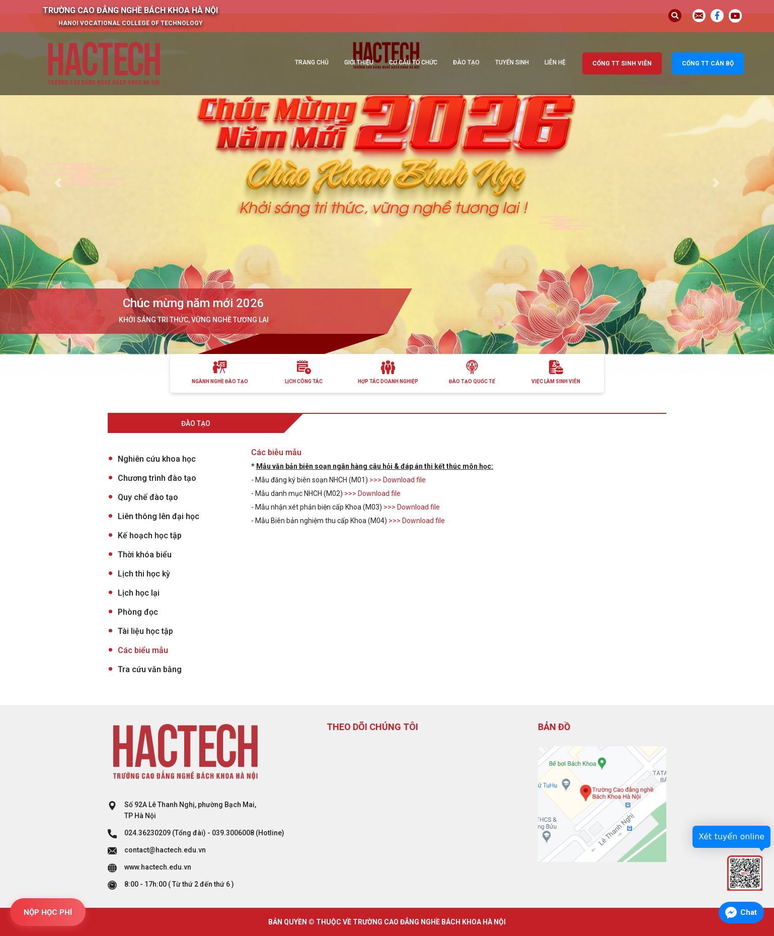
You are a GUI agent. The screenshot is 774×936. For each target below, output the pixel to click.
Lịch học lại (139, 593)
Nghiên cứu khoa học (157, 459)
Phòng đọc (138, 612)
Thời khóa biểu (145, 554)
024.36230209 (147, 833)
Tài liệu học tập (145, 631)
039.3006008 (233, 833)
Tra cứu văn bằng (150, 669)
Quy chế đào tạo (148, 497)
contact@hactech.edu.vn (165, 850)
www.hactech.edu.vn (157, 867)
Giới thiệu (358, 62)
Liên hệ (555, 62)
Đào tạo (466, 62)
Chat (748, 912)
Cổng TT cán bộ (708, 63)
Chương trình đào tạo (157, 478)
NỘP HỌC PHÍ (48, 912)
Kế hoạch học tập (150, 535)
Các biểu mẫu (143, 650)
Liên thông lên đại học (158, 516)
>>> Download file (397, 480)
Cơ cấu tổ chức (413, 62)
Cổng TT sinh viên (622, 63)
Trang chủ (312, 62)
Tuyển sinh (512, 62)
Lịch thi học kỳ (144, 574)
